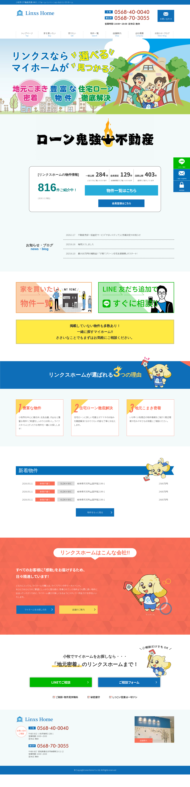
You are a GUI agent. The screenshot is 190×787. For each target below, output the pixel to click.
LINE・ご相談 (181, 163)
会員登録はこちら (121, 203)
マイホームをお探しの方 (35, 611)
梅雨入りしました (80, 244)
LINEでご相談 (60, 689)
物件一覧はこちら (121, 190)
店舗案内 (143, 753)
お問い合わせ (166, 16)
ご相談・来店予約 (182, 178)
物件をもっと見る (95, 513)
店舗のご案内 (78, 611)
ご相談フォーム (129, 689)
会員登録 (182, 192)
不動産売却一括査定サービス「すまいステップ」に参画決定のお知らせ (103, 234)
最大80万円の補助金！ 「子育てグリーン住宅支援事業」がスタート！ (102, 253)
